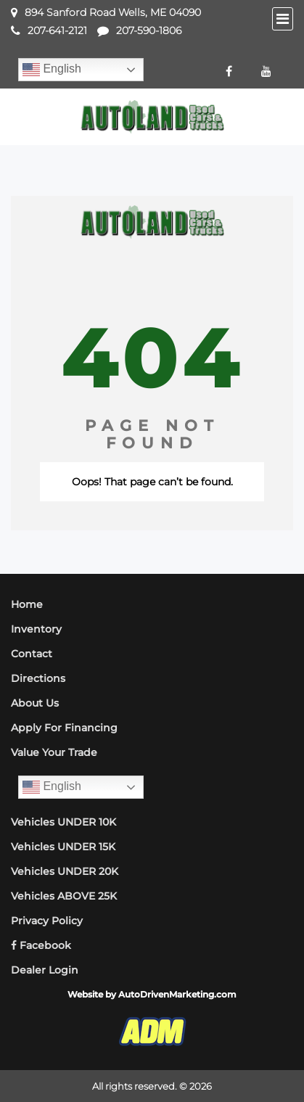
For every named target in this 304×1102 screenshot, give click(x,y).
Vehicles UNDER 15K (63, 846)
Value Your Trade (54, 752)
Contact (31, 653)
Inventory (36, 629)
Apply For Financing (64, 727)
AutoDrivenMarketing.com (177, 994)
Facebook (41, 945)
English (51, 69)
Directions (38, 678)
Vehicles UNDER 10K (63, 821)
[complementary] (260, 1058)
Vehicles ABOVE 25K (64, 895)
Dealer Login (44, 969)
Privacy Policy (47, 920)
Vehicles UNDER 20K (64, 871)
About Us (35, 703)
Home (27, 604)
